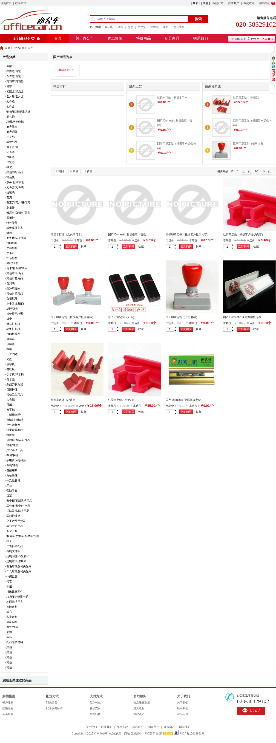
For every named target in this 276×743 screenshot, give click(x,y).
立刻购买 (71, 246)
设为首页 (6, 3)
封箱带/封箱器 (15, 81)
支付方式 (96, 696)
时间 (61, 171)
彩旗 (9, 632)
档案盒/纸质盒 (15, 91)
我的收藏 (249, 3)
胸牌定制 (11, 606)
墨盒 (130, 27)
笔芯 (9, 86)
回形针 (10, 217)
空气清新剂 (13, 425)
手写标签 (11, 248)
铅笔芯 (10, 162)
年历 (9, 637)
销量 (75, 171)
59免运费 (51, 702)
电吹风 (10, 369)
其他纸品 (11, 142)
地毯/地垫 (12, 445)
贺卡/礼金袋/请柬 (16, 268)
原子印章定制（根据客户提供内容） (73, 317)
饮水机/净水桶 (15, 374)
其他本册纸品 (14, 273)
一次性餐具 (13, 480)
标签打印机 (13, 329)
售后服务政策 (141, 702)
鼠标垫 (10, 344)
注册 (205, 3)
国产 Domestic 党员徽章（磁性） (128, 234)
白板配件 (11, 298)
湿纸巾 (10, 404)
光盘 (9, 359)
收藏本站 (20, 3)
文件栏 (10, 101)
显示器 (10, 339)
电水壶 (10, 379)
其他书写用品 (14, 172)
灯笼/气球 (12, 627)
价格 (89, 171)
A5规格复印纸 (15, 121)
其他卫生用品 (14, 394)
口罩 (9, 495)
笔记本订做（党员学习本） (173, 97)
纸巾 (166, 27)
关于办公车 (84, 38)
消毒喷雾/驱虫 (15, 430)
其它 (9, 581)
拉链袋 (10, 192)
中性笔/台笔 (13, 71)
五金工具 (11, 531)
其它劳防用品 (14, 526)
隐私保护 (138, 727)
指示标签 (11, 258)
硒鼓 (120, 27)
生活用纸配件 (14, 414)
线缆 (9, 349)
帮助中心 (264, 3)
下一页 (266, 171)
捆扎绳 (10, 116)
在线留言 (169, 727)
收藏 (83, 246)
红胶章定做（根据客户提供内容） (243, 234)
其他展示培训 (14, 313)
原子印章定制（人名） (122, 317)
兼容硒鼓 (11, 131)
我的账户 (233, 3)
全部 (9, 66)
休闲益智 (11, 576)
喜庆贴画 (11, 622)
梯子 (9, 541)
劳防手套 (11, 490)
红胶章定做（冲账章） (247, 97)
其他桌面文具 (14, 227)
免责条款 (122, 727)
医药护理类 (13, 515)
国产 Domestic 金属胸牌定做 (183, 399)
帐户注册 (7, 702)
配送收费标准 (54, 708)
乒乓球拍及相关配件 (18, 571)
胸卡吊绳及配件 (16, 303)
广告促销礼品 (14, 546)
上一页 (246, 171)
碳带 (9, 318)
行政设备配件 (14, 591)
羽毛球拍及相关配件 (18, 566)
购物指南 (8, 696)
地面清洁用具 (14, 601)
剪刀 (9, 197)
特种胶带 (11, 222)
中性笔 (154, 27)
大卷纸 (10, 399)
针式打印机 (13, 323)
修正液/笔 (12, 147)
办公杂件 (11, 475)
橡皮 (9, 167)
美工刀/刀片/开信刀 (18, 202)
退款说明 (138, 714)
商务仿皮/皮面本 (16, 238)
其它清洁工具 (14, 450)
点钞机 (10, 364)
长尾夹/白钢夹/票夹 (18, 212)
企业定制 (18, 48)
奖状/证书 (12, 263)
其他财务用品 (14, 278)
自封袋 (10, 283)
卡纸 (9, 586)
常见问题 (182, 714)
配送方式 (52, 696)
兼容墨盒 (11, 126)
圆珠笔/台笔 (13, 76)
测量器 (10, 207)
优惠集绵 (115, 38)
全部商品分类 (24, 38)
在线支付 (95, 708)
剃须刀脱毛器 (14, 384)
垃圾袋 (10, 435)
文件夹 (142, 27)
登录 (195, 3)
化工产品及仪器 (16, 521)
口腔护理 (11, 389)
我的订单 (218, 3)
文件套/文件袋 (15, 187)
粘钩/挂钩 (12, 465)
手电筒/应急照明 (16, 460)
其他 (9, 647)
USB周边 (12, 354)
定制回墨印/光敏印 (17, 556)
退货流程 (138, 708)
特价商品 (143, 38)
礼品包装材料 (14, 642)
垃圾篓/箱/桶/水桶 (17, 596)
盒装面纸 (178, 27)
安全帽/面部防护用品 (19, 500)
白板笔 (10, 157)
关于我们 (183, 696)
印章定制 (11, 617)
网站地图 (184, 727)
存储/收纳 (12, 455)
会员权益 (7, 714)
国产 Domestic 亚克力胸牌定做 (242, 317)
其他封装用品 (14, 293)
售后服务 (139, 696)
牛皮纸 (10, 136)
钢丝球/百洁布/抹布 (18, 440)
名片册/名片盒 (15, 96)
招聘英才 (153, 727)
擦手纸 (10, 409)
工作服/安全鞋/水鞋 (18, 505)
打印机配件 (13, 334)
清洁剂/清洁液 (15, 419)
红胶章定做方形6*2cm (121, 399)
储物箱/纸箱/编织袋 (18, 111)
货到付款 (95, 702)
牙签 (9, 485)
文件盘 (10, 106)
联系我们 (200, 38)
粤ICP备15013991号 (191, 733)
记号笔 (10, 152)
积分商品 (172, 38)
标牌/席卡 (12, 308)
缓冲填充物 (13, 288)
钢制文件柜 (13, 551)
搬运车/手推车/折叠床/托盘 (22, 536)
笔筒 (9, 232)
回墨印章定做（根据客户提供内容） (188, 234)
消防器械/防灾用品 (17, 510)
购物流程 (7, 708)
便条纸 (10, 253)
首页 (58, 38)
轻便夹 (10, 177)
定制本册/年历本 (16, 561)
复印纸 (109, 27)
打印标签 (11, 243)
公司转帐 (95, 714)
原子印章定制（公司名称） (249, 143)
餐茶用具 (11, 470)
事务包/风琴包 (15, 182)
